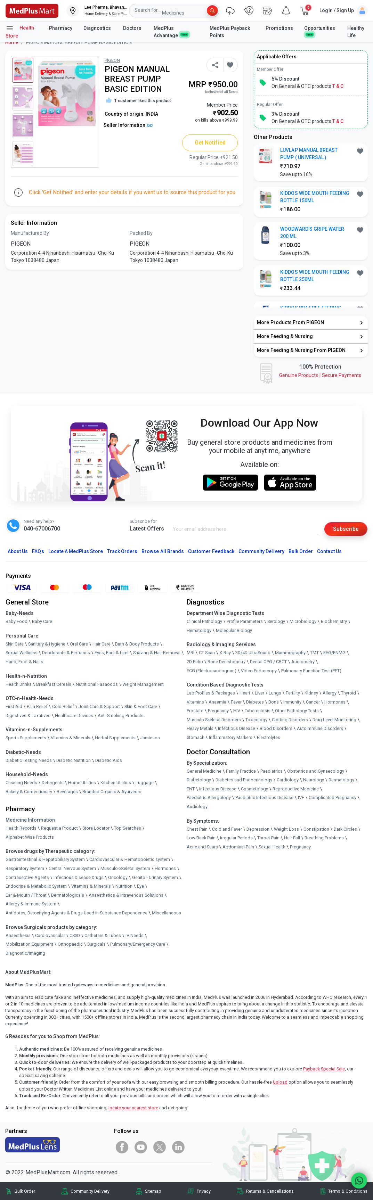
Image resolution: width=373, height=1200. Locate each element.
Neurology (313, 779)
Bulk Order (301, 551)
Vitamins (195, 702)
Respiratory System (25, 868)
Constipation (316, 829)
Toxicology (256, 719)
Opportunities (319, 30)
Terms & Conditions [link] (347, 1191)
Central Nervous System (72, 868)
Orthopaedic (70, 944)
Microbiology (303, 621)
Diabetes (255, 702)
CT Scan (207, 653)
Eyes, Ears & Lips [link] (112, 653)
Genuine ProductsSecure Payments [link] (320, 375)
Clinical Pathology (204, 621)
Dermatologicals (67, 895)
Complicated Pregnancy (332, 797)
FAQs (38, 551)
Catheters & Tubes (102, 935)
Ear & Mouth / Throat (26, 895)
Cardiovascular (50, 935)
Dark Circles (345, 829)
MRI (190, 653)
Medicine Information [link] (30, 820)
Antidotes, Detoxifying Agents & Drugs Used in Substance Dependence (76, 912)
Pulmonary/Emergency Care (137, 944)
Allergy (329, 693)
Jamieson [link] (150, 738)
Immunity (292, 702)
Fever (236, 702)
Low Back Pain (201, 837)
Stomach (195, 737)
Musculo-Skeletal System (125, 868)
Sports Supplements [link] (26, 738)
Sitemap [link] (153, 1191)
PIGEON (112, 60)
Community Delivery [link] (90, 1191)
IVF (301, 797)
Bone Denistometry (226, 661)
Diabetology (199, 779)
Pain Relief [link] (37, 706)
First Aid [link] (14, 706)
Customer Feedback (211, 551)
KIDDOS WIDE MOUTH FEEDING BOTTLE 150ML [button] (314, 196)
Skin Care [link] (15, 644)
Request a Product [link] (59, 828)
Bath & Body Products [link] (137, 644)
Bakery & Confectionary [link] (29, 791)
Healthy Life (355, 31)
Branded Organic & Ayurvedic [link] (111, 791)
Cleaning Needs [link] (21, 783)
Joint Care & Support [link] (99, 706)
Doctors (133, 28)
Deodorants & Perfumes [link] (66, 653)
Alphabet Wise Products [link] (30, 837)
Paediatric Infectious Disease (264, 797)
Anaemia (217, 702)
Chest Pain (197, 829)
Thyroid (348, 693)
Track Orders (122, 551)
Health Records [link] (21, 828)
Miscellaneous (166, 912)
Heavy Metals (200, 728)
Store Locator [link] (96, 828)
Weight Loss (286, 829)
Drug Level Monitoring (334, 719)
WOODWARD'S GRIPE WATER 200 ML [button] (312, 232)
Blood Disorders (276, 728)
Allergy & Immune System (31, 904)
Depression (257, 829)
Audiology (197, 806)
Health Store (20, 31)
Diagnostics (97, 28)
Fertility (293, 693)
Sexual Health (272, 846)
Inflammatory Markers (230, 737)
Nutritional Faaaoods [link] (97, 684)
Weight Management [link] (143, 684)
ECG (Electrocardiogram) (211, 670)
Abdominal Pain (238, 846)
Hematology (199, 630)
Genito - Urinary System (155, 877)
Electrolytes (268, 737)
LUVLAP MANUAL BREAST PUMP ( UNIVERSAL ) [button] (309, 153)
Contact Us (329, 551)
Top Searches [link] (127, 828)
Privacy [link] (204, 1191)
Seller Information (128, 125)
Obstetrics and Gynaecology (315, 771)
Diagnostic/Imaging (25, 953)
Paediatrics (271, 771)
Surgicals (96, 944)
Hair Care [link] (101, 644)
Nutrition (123, 886)
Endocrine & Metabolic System (36, 886)
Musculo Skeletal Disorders (214, 719)
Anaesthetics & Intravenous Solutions (126, 895)
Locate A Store (75, 551)
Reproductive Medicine (296, 788)
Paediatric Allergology (209, 797)
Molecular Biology (234, 630)
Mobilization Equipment (29, 944)
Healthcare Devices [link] (74, 715)
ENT (191, 788)
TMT (314, 653)
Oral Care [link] (79, 644)
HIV (236, 711)
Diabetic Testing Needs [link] (29, 760)
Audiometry (303, 661)
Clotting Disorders (290, 719)
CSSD (75, 935)
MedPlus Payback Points (230, 31)
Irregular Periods (236, 837)
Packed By (141, 233)
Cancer (313, 702)
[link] (32, 10)
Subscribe (346, 529)
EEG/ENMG (334, 653)
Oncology (118, 877)
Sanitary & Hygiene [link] (46, 644)
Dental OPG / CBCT (268, 661)
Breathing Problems (324, 837)
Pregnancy (218, 711)
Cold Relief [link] (63, 706)
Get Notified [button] (210, 142)
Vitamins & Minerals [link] (70, 738)
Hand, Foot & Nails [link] (24, 661)
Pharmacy (60, 28)
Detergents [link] (53, 783)
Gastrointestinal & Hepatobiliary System (45, 859)
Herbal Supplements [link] (115, 738)
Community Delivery (261, 551)
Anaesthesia (18, 935)
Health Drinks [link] (19, 684)
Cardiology (288, 779)
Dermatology (341, 779)
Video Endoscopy (259, 670)
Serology (276, 621)
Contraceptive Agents (27, 877)
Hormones (165, 868)
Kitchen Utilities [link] (115, 783)
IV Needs (134, 935)
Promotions (279, 28)
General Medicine (204, 771)
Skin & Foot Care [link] (140, 706)
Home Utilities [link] (82, 783)
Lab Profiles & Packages (211, 693)
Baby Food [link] (16, 621)
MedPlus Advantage (171, 31)
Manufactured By (30, 233)
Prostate (195, 711)
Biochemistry (334, 621)
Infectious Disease (236, 728)
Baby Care (42, 621)
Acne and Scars (202, 846)
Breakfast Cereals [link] (53, 684)
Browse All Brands (162, 551)
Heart (245, 693)
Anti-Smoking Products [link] (121, 715)
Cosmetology (254, 788)
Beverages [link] (67, 791)
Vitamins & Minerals (91, 886)
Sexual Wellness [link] (22, 653)
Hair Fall (292, 837)
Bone (273, 702)
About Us (18, 551)
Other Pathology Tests (297, 711)
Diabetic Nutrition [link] (73, 760)
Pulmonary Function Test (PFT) (311, 670)
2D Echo (195, 661)
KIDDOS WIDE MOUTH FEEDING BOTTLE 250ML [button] (314, 275)
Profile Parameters (245, 621)
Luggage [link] (145, 783)
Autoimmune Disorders (320, 728)
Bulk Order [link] (25, 1191)
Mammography (290, 653)
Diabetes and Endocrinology (244, 779)
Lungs (275, 693)
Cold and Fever (227, 829)
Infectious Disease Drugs (79, 877)
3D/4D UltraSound (252, 653)
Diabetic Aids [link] (108, 760)
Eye (140, 886)
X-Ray (225, 653)
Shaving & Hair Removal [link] (156, 653)
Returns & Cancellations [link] (270, 1191)
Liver (259, 693)
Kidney (311, 693)
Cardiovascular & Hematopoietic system (129, 859)
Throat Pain (268, 837)
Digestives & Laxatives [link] (28, 715)
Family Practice (241, 771)
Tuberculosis (257, 711)
